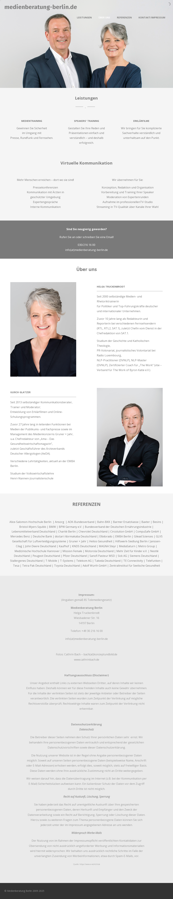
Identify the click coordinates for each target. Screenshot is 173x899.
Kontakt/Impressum (152, 17)
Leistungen (84, 17)
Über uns (104, 17)
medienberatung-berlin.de (40, 6)
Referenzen (124, 17)
